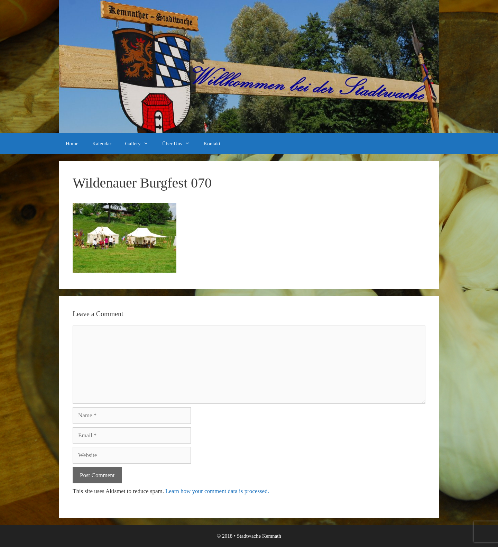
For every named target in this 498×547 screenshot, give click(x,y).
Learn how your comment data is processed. (217, 491)
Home (72, 143)
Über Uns (179, 143)
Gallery (140, 143)
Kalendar (101, 143)
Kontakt (212, 143)
